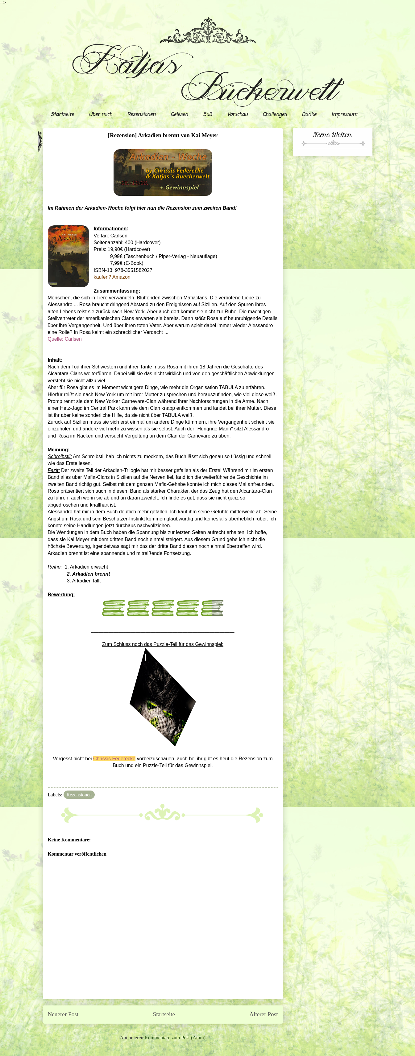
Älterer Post (263, 1014)
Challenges (275, 114)
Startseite (62, 114)
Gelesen (179, 114)
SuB (207, 114)
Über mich (100, 114)
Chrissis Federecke (114, 758)
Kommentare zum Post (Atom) (174, 1037)
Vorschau (237, 114)
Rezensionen (141, 114)
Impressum (344, 114)
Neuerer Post (63, 1014)
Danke (309, 114)
